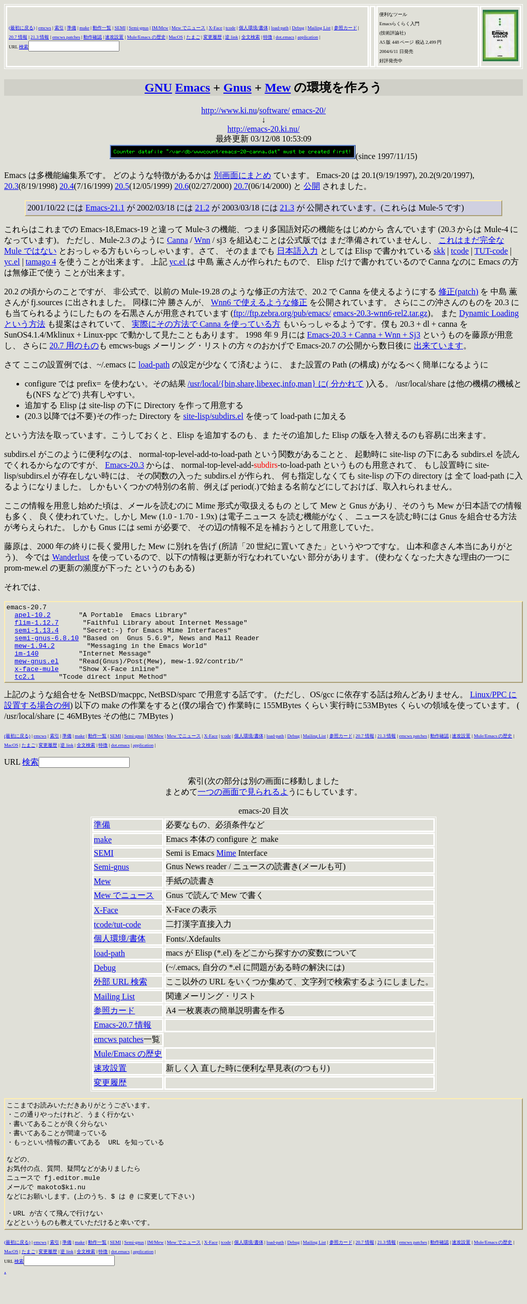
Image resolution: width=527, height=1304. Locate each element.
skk (439, 250)
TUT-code (491, 250)
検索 (23, 46)
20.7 (241, 186)
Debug (298, 27)
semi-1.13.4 (36, 636)
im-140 (26, 663)
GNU (158, 87)
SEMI (120, 27)
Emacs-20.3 (124, 465)
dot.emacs (285, 37)
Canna (177, 240)
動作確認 (92, 37)
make (84, 27)
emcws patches (66, 37)
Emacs (192, 87)
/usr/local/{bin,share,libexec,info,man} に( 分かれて (276, 383)
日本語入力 (297, 250)
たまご (193, 37)
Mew (278, 87)
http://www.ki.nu (229, 110)
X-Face (215, 27)
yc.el (12, 261)
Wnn (202, 240)
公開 (312, 186)
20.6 (181, 186)
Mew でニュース (188, 27)
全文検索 (250, 37)
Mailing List (318, 27)
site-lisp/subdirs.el (213, 416)
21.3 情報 (39, 37)
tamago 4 (41, 261)
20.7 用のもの (74, 345)
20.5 (122, 186)
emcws (44, 27)
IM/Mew (160, 27)
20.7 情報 (18, 37)
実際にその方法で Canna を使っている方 (206, 324)
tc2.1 (24, 691)
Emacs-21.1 (105, 207)
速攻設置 (114, 37)
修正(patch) (458, 291)
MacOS (176, 37)
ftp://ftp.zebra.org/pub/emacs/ (282, 313)
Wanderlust (70, 557)
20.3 (11, 186)
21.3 (287, 207)
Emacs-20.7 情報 (122, 1040)
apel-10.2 (32, 617)
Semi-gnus (139, 27)
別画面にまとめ (242, 175)
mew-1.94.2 (34, 654)
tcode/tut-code (117, 940)
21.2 (202, 207)
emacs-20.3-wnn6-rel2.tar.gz (380, 313)
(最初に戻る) (22, 27)
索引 (59, 27)
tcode (230, 27)
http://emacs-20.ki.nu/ (263, 129)
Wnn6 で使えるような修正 (259, 302)
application (307, 37)
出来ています (438, 345)
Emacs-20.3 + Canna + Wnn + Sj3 (363, 334)
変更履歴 (212, 37)
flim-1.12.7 (36, 626)
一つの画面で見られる (239, 807)
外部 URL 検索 (120, 997)
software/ (274, 110)
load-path (280, 27)
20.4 (67, 186)
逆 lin (230, 37)
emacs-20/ (309, 110)
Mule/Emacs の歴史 (146, 37)
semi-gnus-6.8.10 (46, 645)
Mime (226, 868)
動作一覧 (102, 27)
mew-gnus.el (36, 673)
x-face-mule (36, 682)
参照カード (345, 27)
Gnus (237, 87)
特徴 (267, 37)
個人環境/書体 (253, 27)
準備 (71, 27)
